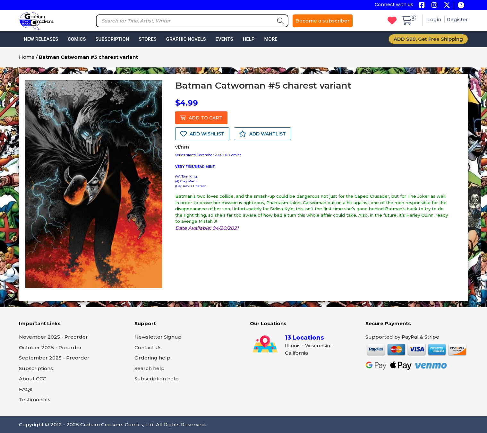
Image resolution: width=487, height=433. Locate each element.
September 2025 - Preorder (54, 358)
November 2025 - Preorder (53, 337)
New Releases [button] (41, 39)
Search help (149, 368)
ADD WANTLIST (262, 134)
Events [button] (224, 39)
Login (434, 19)
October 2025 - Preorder (50, 347)
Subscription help (156, 379)
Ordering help (152, 358)
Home (27, 57)
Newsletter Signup (158, 337)
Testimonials (34, 399)
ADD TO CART (201, 118)
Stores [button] (147, 39)
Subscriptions (36, 368)
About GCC (32, 379)
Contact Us (148, 347)
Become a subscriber (322, 21)
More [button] (270, 39)
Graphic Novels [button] (186, 39)
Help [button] (249, 39)
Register (457, 19)
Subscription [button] (112, 39)
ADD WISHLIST (202, 134)
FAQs (25, 389)
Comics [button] (77, 39)
